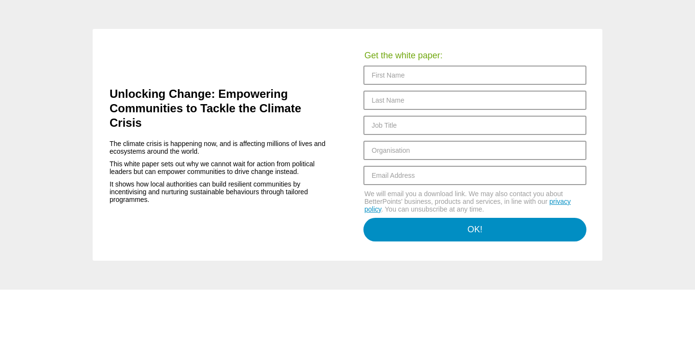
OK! (474, 229)
